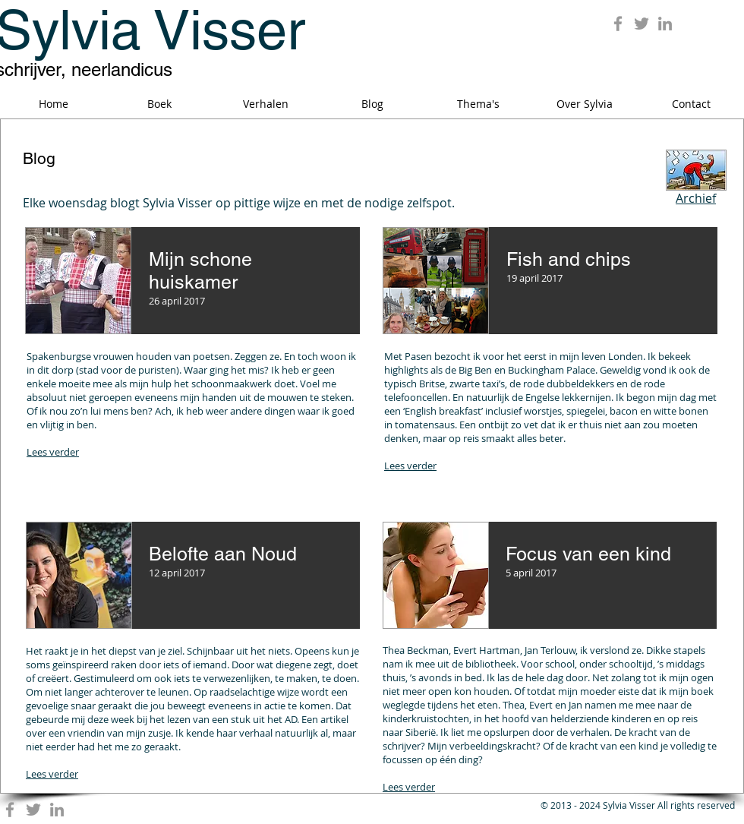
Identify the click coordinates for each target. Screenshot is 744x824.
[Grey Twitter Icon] (641, 23)
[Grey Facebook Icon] (618, 23)
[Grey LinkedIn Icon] (665, 23)
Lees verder (53, 452)
